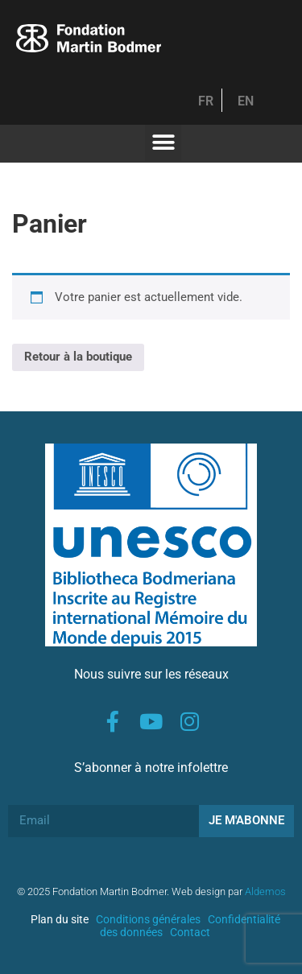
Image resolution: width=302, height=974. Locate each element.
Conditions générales (148, 919)
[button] (163, 143)
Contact (190, 932)
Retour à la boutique (78, 356)
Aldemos (265, 891)
